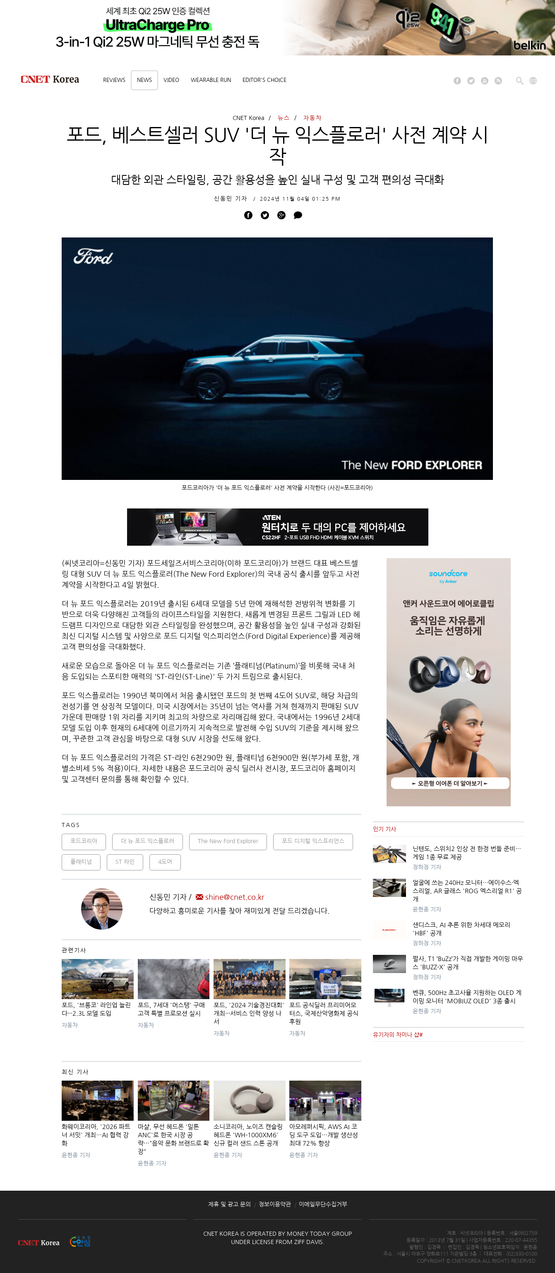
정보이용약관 (275, 1204)
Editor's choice (264, 80)
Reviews (114, 80)
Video (171, 80)
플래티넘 (81, 862)
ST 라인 (125, 862)
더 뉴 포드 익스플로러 (147, 841)
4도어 (165, 862)
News (144, 80)
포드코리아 (83, 841)
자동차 (312, 118)
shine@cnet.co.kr (230, 897)
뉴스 (284, 118)
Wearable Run (211, 80)
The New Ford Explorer (228, 841)
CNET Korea (248, 118)
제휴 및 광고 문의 (229, 1204)
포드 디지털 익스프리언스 (313, 841)
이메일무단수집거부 (323, 1204)
